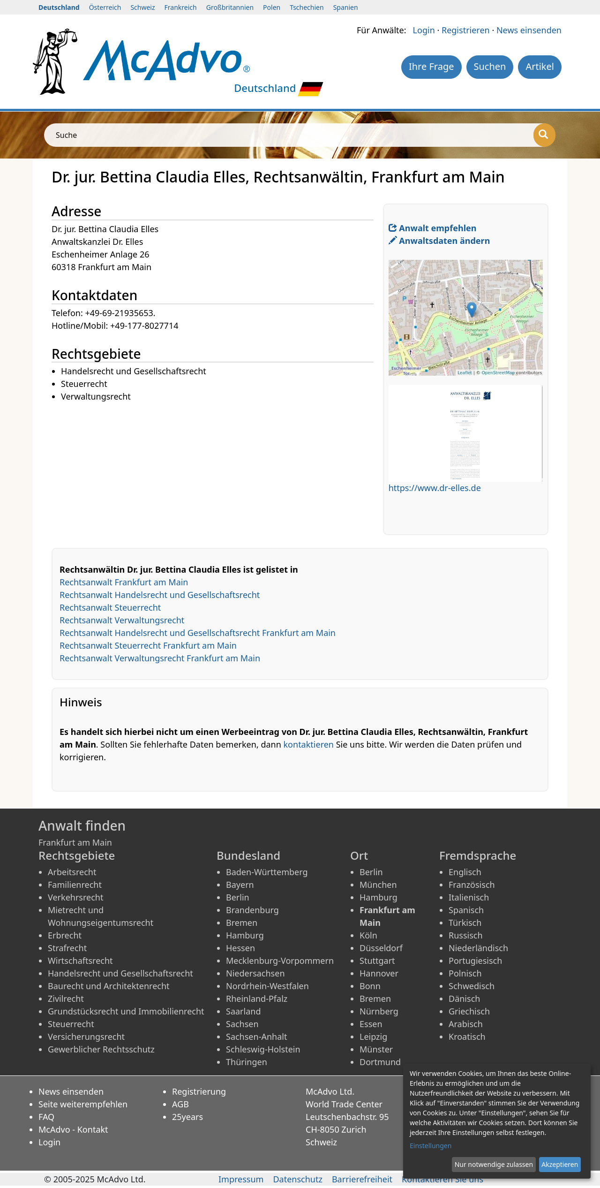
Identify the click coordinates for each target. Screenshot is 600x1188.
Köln (368, 935)
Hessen (240, 947)
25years (187, 1116)
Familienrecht (75, 884)
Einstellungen (430, 1145)
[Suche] (544, 135)
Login (424, 30)
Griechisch (469, 1011)
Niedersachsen (255, 973)
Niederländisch (478, 947)
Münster (376, 1049)
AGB (180, 1104)
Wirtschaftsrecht (80, 960)
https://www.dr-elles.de (435, 487)
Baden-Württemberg (267, 872)
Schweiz (142, 7)
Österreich (105, 7)
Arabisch (466, 1023)
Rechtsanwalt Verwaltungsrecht (122, 620)
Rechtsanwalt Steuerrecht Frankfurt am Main (148, 645)
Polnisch (465, 973)
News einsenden (529, 30)
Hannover (379, 973)
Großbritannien (230, 7)
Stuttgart (377, 960)
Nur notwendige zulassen (494, 1164)
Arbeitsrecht (72, 872)
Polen (271, 7)
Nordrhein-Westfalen (267, 985)
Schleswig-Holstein (263, 1049)
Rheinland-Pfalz (256, 998)
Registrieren (466, 30)
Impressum (240, 1179)
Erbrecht (65, 935)
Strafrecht (67, 947)
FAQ (46, 1116)
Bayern (240, 884)
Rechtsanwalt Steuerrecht (110, 607)
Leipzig (373, 1036)
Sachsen (242, 1023)
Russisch (466, 935)
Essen (371, 1023)
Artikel (539, 66)
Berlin (237, 897)
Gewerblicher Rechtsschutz (101, 1049)
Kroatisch (467, 1036)
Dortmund (380, 1061)
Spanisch (466, 910)
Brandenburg (252, 910)
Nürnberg (379, 1011)
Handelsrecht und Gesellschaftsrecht (120, 973)
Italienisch (469, 897)
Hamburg (245, 935)
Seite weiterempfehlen (83, 1104)
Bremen (241, 922)
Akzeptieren (559, 1164)
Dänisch (464, 998)
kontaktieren (309, 744)
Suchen (490, 66)
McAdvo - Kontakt (73, 1129)
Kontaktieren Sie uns (442, 1179)
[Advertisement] (217, 469)
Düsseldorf (381, 947)
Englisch (465, 872)
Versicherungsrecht (86, 1036)
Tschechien (306, 7)
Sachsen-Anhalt (256, 1036)
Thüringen (246, 1061)
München (378, 884)
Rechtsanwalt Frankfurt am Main (124, 582)
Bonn (370, 985)
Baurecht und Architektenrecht (109, 985)
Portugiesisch (475, 960)
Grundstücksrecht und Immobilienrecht (126, 1011)
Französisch (472, 884)
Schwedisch (472, 985)
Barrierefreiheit (362, 1179)
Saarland (243, 1011)
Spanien (345, 7)
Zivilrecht (66, 998)
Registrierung (199, 1091)
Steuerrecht (71, 1023)
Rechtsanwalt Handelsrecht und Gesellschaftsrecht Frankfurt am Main (198, 632)
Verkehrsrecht (75, 897)
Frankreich (181, 7)
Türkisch (465, 922)
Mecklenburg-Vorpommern (280, 960)
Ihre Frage (431, 66)
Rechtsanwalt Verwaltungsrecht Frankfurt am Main (160, 658)
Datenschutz (297, 1179)
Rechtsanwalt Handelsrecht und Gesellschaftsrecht (160, 594)
